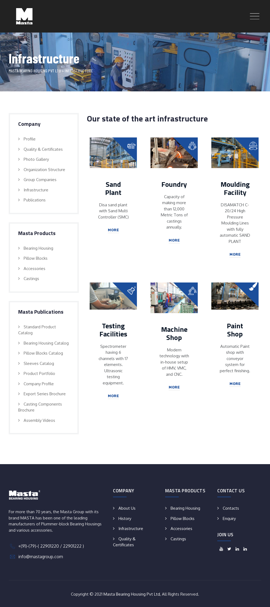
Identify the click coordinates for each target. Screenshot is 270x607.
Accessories (34, 268)
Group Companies (40, 179)
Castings (31, 278)
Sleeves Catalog (39, 363)
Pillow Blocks (36, 258)
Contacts (231, 508)
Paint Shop (235, 329)
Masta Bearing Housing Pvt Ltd (131, 594)
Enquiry (229, 518)
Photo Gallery (36, 159)
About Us (127, 508)
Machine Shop (174, 333)
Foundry (174, 184)
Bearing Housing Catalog (46, 343)
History (124, 518)
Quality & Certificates (43, 149)
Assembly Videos (39, 420)
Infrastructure (36, 189)
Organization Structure (44, 169)
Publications (35, 200)
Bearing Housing (38, 248)
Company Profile (39, 383)
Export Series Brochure (45, 393)
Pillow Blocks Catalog (43, 353)
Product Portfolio (39, 373)
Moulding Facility (235, 188)
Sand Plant (113, 188)
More (113, 230)
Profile (30, 139)
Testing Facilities (113, 329)
